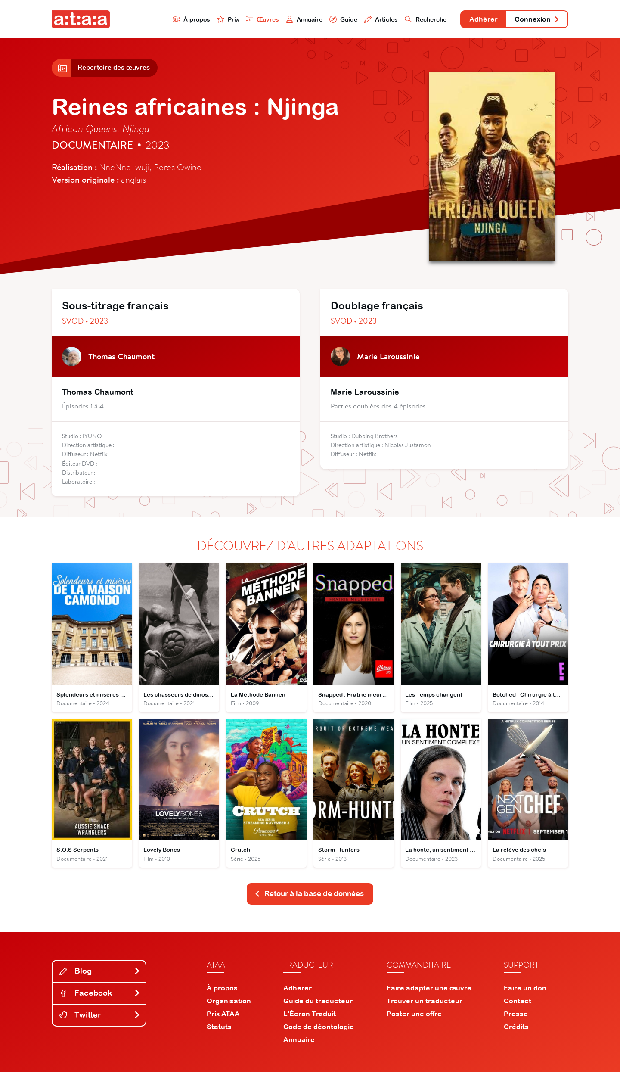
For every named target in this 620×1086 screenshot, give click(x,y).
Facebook (99, 1006)
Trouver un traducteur (424, 1015)
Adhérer (470, 20)
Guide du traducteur (318, 1015)
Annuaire (276, 20)
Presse (516, 1028)
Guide (318, 20)
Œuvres (231, 20)
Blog (99, 985)
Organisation (229, 1015)
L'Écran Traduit (309, 1028)
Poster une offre (414, 1028)
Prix (195, 20)
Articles (358, 20)
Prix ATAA (223, 1028)
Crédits (516, 1041)
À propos (156, 20)
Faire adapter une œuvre (429, 1002)
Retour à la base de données (309, 907)
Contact (517, 1015)
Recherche (406, 20)
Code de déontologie (318, 1041)
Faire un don (525, 1002)
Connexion (533, 20)
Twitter (99, 1028)
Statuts (219, 1041)
